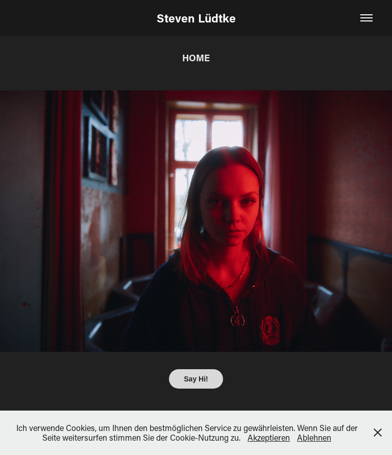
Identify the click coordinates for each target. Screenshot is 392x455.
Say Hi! (196, 379)
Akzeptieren (269, 437)
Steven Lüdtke (196, 18)
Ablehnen (314, 437)
